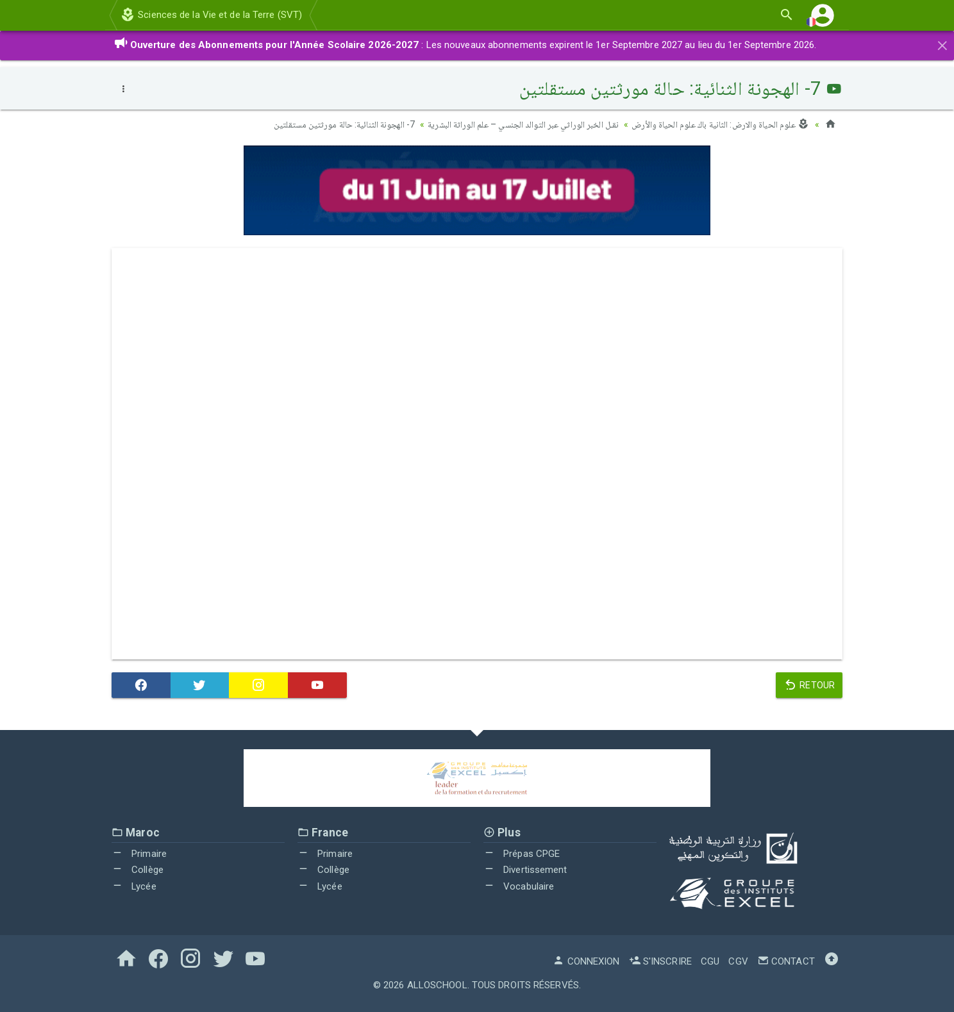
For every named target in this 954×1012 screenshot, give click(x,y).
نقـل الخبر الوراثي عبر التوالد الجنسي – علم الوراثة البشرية (523, 124)
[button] (822, 15)
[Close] (942, 43)
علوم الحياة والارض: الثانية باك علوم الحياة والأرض (720, 124)
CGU (710, 961)
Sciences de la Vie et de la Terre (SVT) (211, 15)
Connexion (586, 961)
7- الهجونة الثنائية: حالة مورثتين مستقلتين (344, 124)
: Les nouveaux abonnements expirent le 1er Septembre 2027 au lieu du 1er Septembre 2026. (465, 45)
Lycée (134, 886)
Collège (137, 869)
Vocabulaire (518, 886)
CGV (738, 961)
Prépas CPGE (521, 853)
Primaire (139, 853)
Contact (786, 961)
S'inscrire (660, 961)
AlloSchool (437, 985)
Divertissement (525, 869)
